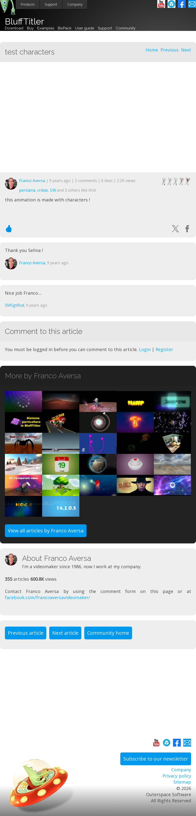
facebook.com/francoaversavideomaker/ (47, 597)
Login (145, 349)
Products (28, 4)
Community (125, 28)
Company (75, 4)
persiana (27, 190)
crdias (42, 190)
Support (51, 4)
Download (14, 28)
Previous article (25, 633)
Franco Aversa (32, 180)
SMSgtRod (14, 305)
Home (152, 50)
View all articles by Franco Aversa (46, 530)
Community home (108, 633)
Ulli (53, 190)
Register (164, 349)
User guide (84, 28)
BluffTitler (24, 21)
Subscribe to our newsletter (155, 758)
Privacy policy (176, 776)
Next (186, 50)
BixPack (65, 28)
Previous (169, 50)
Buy (30, 28)
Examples (45, 28)
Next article (65, 633)
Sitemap (182, 782)
